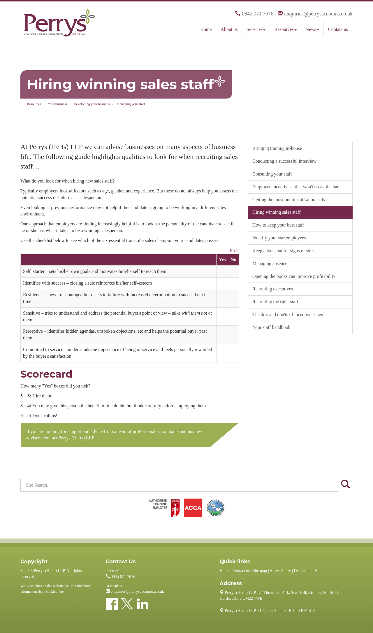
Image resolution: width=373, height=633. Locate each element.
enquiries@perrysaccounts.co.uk (318, 14)
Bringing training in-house (277, 148)
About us (229, 29)
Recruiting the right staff (275, 301)
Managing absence (269, 263)
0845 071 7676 (257, 14)
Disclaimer (303, 571)
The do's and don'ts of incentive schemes (290, 314)
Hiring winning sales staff (276, 212)
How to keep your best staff (278, 224)
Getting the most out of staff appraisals (288, 199)
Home (206, 29)
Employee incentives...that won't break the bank (297, 186)
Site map (260, 571)
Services (256, 29)
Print (234, 250)
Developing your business (92, 104)
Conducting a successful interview (284, 161)
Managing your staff (131, 104)
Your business (57, 104)
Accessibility (280, 571)
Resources (286, 29)
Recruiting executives (272, 288)
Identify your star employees (279, 237)
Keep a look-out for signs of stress (284, 250)
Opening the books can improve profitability (293, 276)
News (312, 29)
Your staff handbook (271, 327)
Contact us (338, 29)
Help (318, 571)
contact (50, 437)
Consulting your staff (272, 173)
